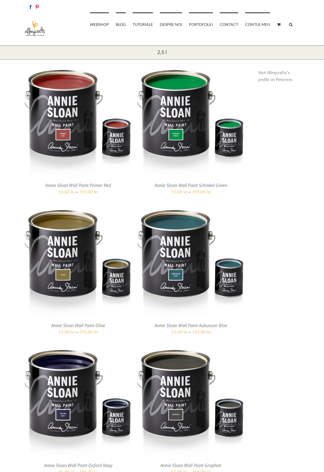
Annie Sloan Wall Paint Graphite (190, 465)
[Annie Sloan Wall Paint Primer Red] (78, 72)
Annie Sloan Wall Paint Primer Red (78, 185)
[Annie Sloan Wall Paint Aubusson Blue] (191, 213)
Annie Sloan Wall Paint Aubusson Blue (191, 325)
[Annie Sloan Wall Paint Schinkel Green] (191, 72)
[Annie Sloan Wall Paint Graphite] (191, 353)
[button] (291, 24)
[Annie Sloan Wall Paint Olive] (78, 213)
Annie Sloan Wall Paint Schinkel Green (191, 185)
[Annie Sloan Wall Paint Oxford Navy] (78, 353)
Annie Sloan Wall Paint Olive (78, 325)
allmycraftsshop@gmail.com (281, 6)
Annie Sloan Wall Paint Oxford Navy (78, 465)
